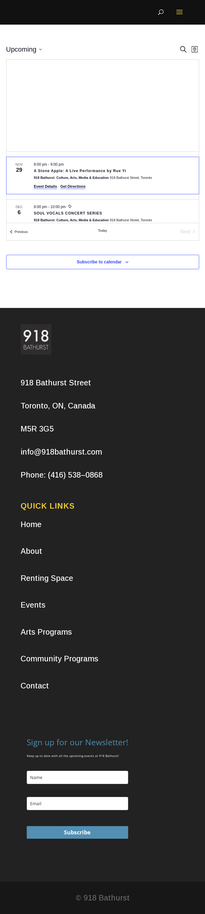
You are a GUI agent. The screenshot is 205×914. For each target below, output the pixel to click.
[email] (77, 803)
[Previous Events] (19, 231)
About (31, 551)
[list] (102, 187)
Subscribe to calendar (99, 261)
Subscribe (77, 832)
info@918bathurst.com (61, 451)
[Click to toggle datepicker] (24, 49)
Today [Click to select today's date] (102, 230)
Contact (35, 685)
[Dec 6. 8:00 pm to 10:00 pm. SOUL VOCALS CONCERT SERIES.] (102, 214)
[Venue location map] (102, 106)
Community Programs (59, 658)
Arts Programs (46, 632)
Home (31, 524)
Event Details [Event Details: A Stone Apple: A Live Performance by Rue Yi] (45, 186)
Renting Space (47, 578)
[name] (77, 777)
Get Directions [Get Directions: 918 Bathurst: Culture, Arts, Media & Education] (72, 186)
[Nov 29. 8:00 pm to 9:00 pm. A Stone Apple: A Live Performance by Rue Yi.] (102, 175)
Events (33, 605)
